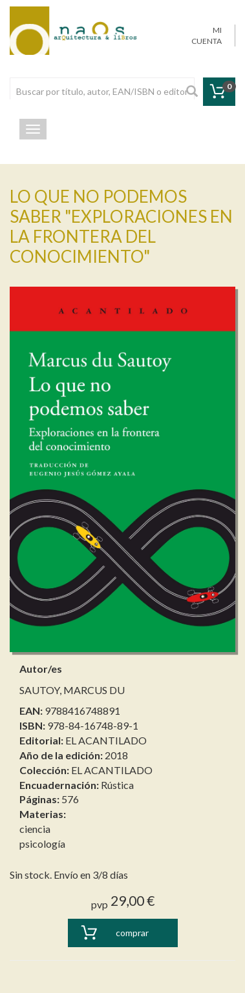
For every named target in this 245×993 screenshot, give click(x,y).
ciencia (34, 829)
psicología (42, 843)
